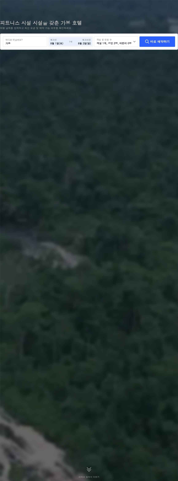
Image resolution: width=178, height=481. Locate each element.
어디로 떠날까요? (14, 39)
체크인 (53, 39)
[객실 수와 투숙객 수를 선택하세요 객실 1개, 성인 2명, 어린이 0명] (116, 42)
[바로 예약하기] (157, 41)
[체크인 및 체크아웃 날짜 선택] (59, 42)
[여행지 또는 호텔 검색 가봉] (25, 41)
